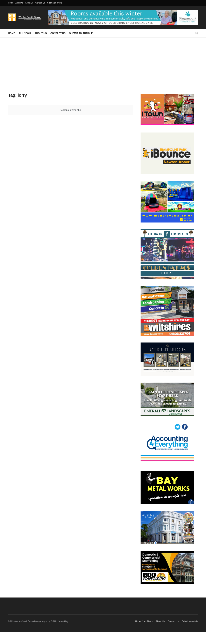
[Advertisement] (103, 62)
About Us (29, 3)
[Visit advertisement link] (123, 17)
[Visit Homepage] (25, 17)
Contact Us (40, 3)
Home (10, 3)
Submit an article (54, 3)
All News (19, 3)
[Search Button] (197, 33)
